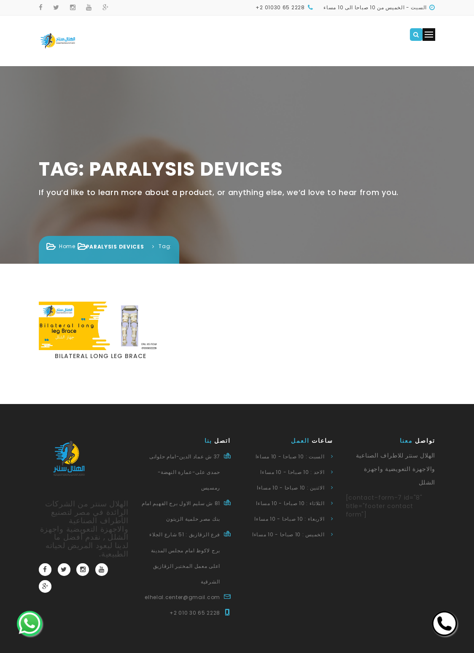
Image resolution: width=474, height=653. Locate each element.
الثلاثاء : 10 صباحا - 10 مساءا (290, 503)
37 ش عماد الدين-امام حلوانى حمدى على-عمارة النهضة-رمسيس (184, 472)
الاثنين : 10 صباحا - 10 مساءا (291, 487)
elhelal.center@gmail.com (182, 597)
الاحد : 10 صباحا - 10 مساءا (292, 472)
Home (67, 246)
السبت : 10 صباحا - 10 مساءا (290, 456)
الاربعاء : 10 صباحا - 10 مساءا (289, 518)
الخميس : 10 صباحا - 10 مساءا (288, 534)
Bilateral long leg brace (100, 356)
